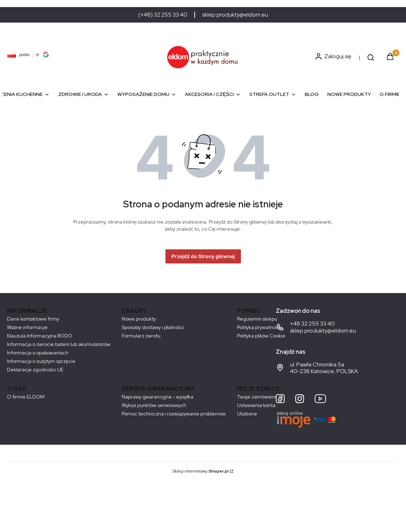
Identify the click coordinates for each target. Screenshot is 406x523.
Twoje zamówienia (258, 397)
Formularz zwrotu (141, 336)
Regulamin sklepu (257, 319)
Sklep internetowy (200, 471)
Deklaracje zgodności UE (35, 369)
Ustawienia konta (256, 405)
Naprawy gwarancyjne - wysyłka (157, 397)
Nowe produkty (139, 319)
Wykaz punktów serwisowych (154, 405)
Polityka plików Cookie (261, 336)
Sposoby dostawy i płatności (153, 327)
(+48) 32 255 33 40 (162, 15)
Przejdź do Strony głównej (203, 256)
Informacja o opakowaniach (37, 352)
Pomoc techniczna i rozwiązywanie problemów (174, 414)
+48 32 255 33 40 (312, 323)
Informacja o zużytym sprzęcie (41, 361)
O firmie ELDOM (25, 397)
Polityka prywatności (259, 327)
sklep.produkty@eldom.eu (235, 15)
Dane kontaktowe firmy (33, 319)
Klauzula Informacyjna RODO (39, 336)
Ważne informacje (27, 327)
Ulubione (247, 414)
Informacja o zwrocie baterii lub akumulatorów (58, 344)
